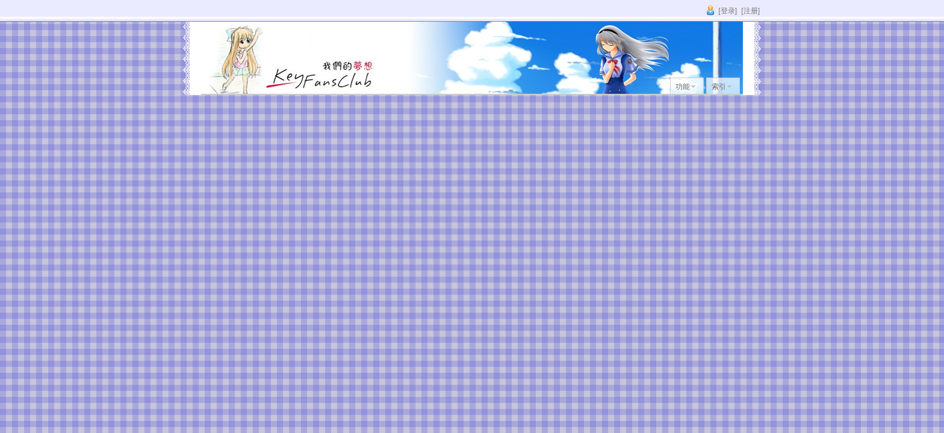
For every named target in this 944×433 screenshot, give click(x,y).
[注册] (750, 11)
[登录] (727, 11)
